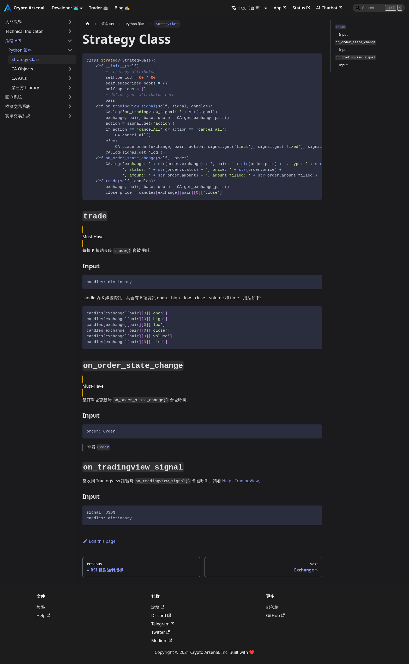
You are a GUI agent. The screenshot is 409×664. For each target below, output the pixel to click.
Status (301, 8)
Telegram (162, 624)
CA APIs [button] (19, 78)
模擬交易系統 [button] (17, 106)
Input (343, 34)
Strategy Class (25, 59)
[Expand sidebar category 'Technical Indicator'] (70, 31)
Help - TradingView (240, 481)
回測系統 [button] (13, 97)
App (280, 8)
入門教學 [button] (13, 22)
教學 (41, 607)
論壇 (157, 607)
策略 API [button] (13, 41)
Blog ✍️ (122, 8)
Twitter (160, 632)
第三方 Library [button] (25, 87)
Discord (161, 615)
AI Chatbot (329, 8)
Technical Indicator (24, 31)
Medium (161, 640)
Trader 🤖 (98, 8)
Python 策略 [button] (20, 50)
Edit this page (99, 541)
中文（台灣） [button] (247, 8)
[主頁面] (87, 24)
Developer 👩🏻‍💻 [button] (65, 8)
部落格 (272, 607)
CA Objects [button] (22, 69)
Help (43, 615)
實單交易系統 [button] (17, 116)
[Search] (379, 8)
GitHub (275, 615)
